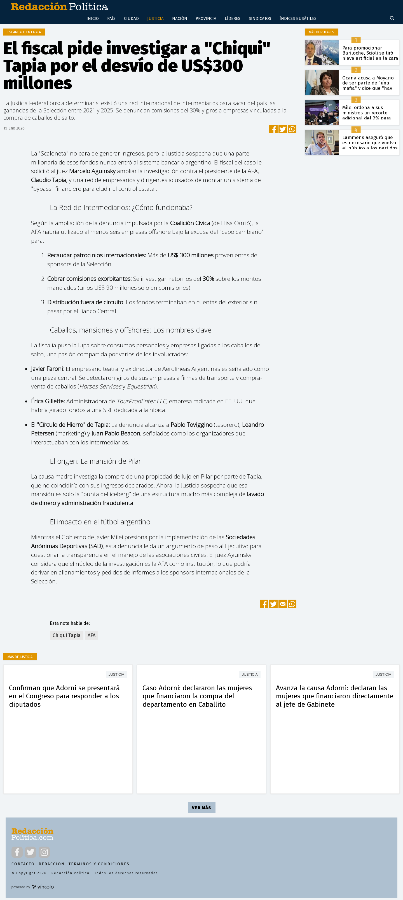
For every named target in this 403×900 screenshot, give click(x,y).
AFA (91, 637)
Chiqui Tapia (67, 637)
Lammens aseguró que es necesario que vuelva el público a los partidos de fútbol (369, 147)
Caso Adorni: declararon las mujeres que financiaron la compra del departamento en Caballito (197, 697)
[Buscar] (392, 20)
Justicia (116, 676)
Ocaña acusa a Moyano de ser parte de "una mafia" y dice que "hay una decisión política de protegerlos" (369, 89)
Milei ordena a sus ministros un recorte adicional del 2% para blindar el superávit (366, 117)
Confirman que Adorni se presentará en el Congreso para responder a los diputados (64, 697)
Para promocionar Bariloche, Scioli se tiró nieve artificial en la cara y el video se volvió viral (370, 57)
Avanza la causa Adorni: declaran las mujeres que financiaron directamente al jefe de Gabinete (334, 697)
